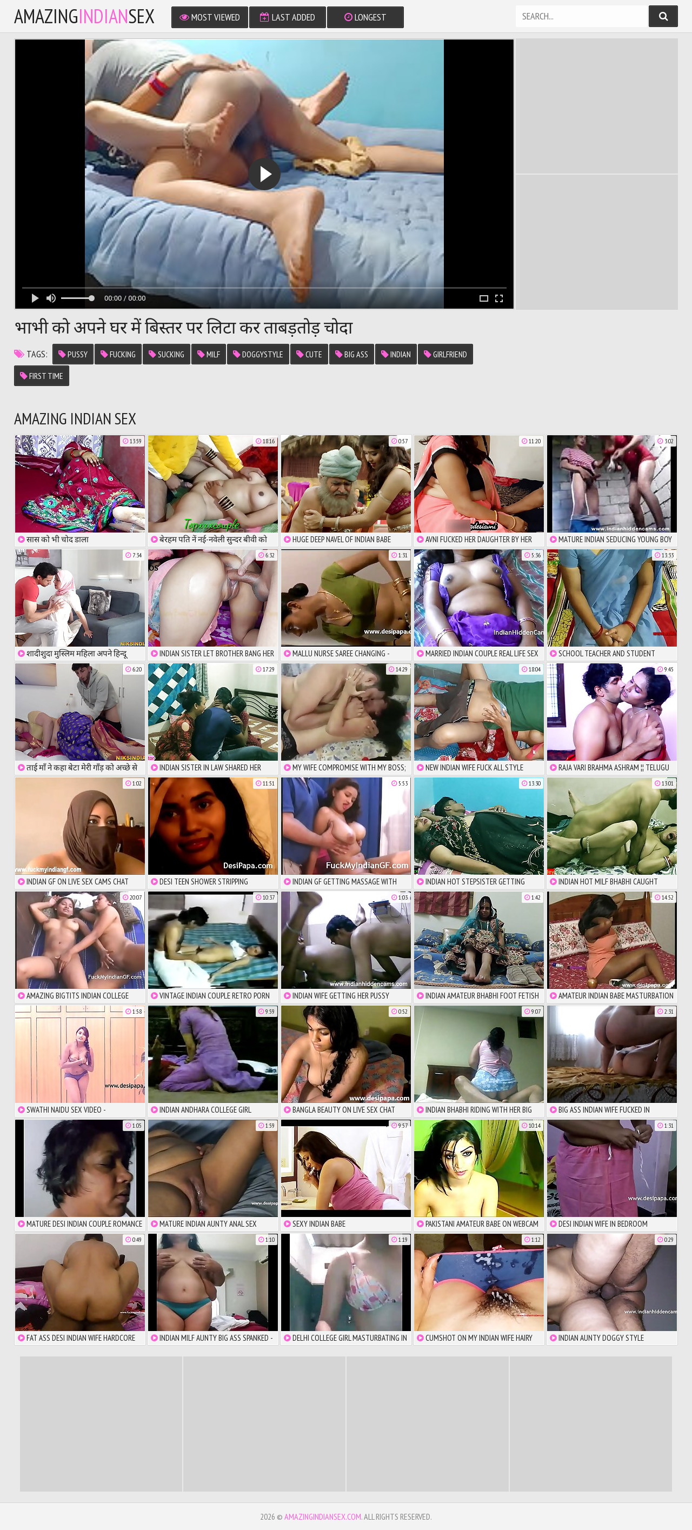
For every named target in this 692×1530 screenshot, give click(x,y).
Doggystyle (258, 354)
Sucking (166, 354)
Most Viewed (209, 17)
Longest (365, 17)
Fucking (118, 354)
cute (309, 354)
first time (41, 375)
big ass (351, 354)
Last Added (287, 17)
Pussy (73, 354)
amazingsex (84, 16)
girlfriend (445, 354)
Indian (396, 354)
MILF (208, 354)
